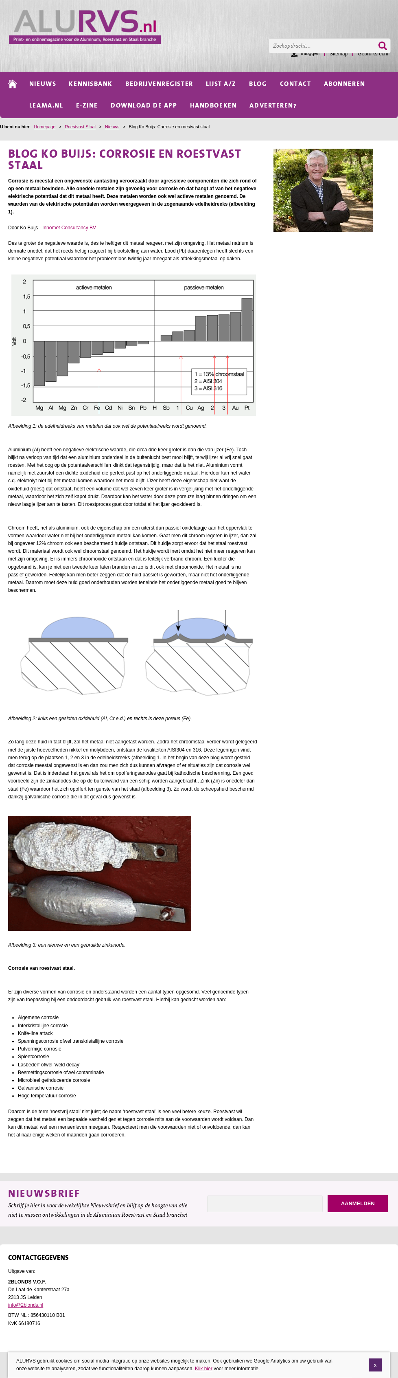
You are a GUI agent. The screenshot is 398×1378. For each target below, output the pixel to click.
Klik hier (203, 1368)
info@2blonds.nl (25, 1305)
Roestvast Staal (80, 126)
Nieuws (112, 126)
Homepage (44, 126)
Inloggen (310, 53)
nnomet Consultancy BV (70, 228)
